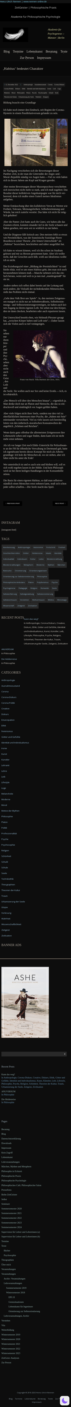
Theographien (8, 884)
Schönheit (6, 856)
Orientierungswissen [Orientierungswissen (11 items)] (38, 570)
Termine (18, 51)
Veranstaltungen (8, 1269)
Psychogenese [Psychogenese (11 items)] (9, 588)
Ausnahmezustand (40, 84)
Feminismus (7, 731)
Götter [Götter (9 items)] (26, 553)
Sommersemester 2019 (16, 1288)
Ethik (23, 89)
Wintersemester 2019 (10, 1335)
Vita (3, 1325)
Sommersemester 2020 (11, 1209)
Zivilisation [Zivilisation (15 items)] (32, 605)
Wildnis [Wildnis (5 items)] (51, 600)
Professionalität (9, 833)
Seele (56, 93)
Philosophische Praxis (11, 1176)
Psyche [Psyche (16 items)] (55, 582)
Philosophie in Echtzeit (11, 1171)
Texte (63, 51)
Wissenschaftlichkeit (11, 924)
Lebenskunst (35, 51)
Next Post (60, 503)
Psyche (34, 93)
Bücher (7, 1250)
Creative (5, 708)
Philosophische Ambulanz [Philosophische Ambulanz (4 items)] (14, 582)
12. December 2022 (12, 84)
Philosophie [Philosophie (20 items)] (42, 576)
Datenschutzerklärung (11, 1138)
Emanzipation (8, 719)
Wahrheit (38, 97)
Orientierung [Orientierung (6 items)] (20, 570)
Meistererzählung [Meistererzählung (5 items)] (54, 559)
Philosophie (21, 93)
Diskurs (17, 89)
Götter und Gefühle (10, 737)
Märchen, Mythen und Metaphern (16, 1166)
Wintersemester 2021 (10, 1344)
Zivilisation (6, 935)
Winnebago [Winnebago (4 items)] (62, 600)
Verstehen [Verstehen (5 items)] (24, 600)
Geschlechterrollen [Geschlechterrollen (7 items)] (11, 553)
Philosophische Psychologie (13, 1180)
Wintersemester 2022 (10, 1349)
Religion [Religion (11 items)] (34, 588)
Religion (5, 850)
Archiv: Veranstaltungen (14, 1279)
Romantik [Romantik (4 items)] (45, 588)
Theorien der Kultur (10, 97)
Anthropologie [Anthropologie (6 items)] (24, 547)
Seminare (5, 1204)
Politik (4, 827)
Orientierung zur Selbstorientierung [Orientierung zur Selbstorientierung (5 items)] (18, 576)
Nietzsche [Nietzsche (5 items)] (7, 570)
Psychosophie (42, 93)
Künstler (5, 759)
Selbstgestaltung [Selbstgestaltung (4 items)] (27, 594)
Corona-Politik (8, 89)
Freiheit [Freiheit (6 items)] (62, 547)
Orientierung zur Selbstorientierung (24, 1311)
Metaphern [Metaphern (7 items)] (28, 565)
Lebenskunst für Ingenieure (21, 1306)
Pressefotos (6, 1190)
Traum (4, 895)
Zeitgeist (46, 97)
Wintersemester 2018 (15, 1292)
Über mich (6, 1264)
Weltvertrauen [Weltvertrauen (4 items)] (38, 600)
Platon (28, 93)
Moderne (7, 93)
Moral (13, 93)
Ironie (49, 89)
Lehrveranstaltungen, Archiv (16, 1316)
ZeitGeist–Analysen (10, 1358)
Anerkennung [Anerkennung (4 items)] (9, 547)
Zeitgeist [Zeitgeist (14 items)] (21, 605)
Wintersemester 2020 (10, 1339)
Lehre (4, 771)
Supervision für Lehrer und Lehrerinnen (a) (20, 1232)
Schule (4, 867)
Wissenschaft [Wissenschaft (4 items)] (8, 605)
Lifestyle (5, 782)
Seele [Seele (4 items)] (54, 588)
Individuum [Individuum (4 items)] (22, 559)
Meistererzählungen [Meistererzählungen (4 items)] (11, 565)
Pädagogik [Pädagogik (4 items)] (23, 588)
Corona (50, 84)
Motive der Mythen (10, 810)
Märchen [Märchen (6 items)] (61, 565)
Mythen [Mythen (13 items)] (51, 565)
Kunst (4, 754)
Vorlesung (6, 913)
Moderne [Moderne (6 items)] (40, 565)
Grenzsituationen (16, 1302)
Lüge (59, 89)
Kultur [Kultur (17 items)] (33, 559)
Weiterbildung (7, 1330)
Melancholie (7, 793)
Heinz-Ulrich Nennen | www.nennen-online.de (23, 1)
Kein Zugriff (7, 1153)
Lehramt (5, 765)
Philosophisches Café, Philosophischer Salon (21, 1185)
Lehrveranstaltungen (10, 1162)
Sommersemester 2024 (11, 1227)
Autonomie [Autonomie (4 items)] (38, 547)
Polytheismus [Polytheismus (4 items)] (42, 582)
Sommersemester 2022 (11, 1218)
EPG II (12, 1297)
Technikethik (7, 878)
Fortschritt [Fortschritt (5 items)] (50, 547)
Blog (7, 51)
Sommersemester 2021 (11, 1213)
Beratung (51, 51)
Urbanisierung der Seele (26, 97)
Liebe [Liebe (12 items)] (41, 559)
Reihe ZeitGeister (9, 1194)
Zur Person (27, 57)
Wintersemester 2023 (10, 1353)
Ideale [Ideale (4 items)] (48, 553)
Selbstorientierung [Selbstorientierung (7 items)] (45, 594)
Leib (54, 89)
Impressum (44, 57)
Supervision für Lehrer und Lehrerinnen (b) (20, 1236)
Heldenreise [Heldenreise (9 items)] (37, 553)
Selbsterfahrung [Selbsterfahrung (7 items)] (10, 594)
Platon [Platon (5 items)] (31, 582)
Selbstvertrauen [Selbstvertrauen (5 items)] (10, 600)
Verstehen (5, 1320)
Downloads (6, 1143)
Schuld (51, 93)
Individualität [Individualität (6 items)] (8, 559)
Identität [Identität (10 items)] (58, 553)
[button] (64, 1400)
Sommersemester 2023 (11, 1223)
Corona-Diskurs (59, 84)
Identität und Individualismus (36, 89)
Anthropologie (28, 84)
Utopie (4, 907)
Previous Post (13, 503)
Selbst (4, 1199)
